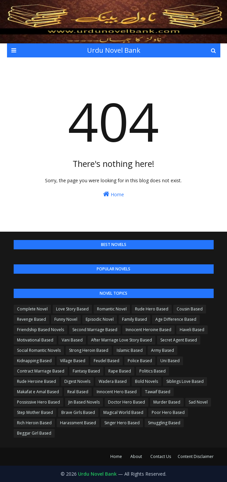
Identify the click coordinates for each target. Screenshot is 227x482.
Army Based (162, 350)
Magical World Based (123, 412)
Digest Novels (77, 381)
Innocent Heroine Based (148, 329)
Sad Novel (198, 402)
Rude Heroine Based (36, 381)
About (136, 456)
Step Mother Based (35, 412)
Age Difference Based (175, 319)
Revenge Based (31, 319)
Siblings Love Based (185, 381)
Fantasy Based (86, 371)
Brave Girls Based (78, 412)
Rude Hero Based (151, 309)
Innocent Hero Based (117, 392)
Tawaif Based (157, 392)
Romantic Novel (112, 309)
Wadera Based (113, 381)
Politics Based (152, 371)
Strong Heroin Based (88, 350)
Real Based (77, 392)
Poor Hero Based (168, 412)
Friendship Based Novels (40, 329)
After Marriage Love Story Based (121, 340)
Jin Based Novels (84, 402)
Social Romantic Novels (39, 350)
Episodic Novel (100, 319)
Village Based (72, 361)
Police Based (140, 361)
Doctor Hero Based (126, 402)
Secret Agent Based (178, 340)
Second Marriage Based (94, 329)
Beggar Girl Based (34, 433)
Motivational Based (35, 340)
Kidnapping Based (34, 361)
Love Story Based (72, 309)
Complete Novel (32, 309)
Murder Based (166, 402)
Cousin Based (190, 309)
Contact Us (160, 456)
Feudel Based (106, 361)
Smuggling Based (164, 423)
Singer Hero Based (122, 423)
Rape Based (119, 371)
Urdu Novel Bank (113, 50)
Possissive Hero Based (38, 402)
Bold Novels (146, 381)
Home (113, 194)
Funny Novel (65, 319)
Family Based (134, 319)
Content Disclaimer (196, 456)
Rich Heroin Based (34, 423)
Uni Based (170, 361)
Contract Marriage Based (40, 371)
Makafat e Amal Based (38, 392)
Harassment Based (78, 423)
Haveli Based (192, 329)
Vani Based (72, 340)
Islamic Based (130, 350)
